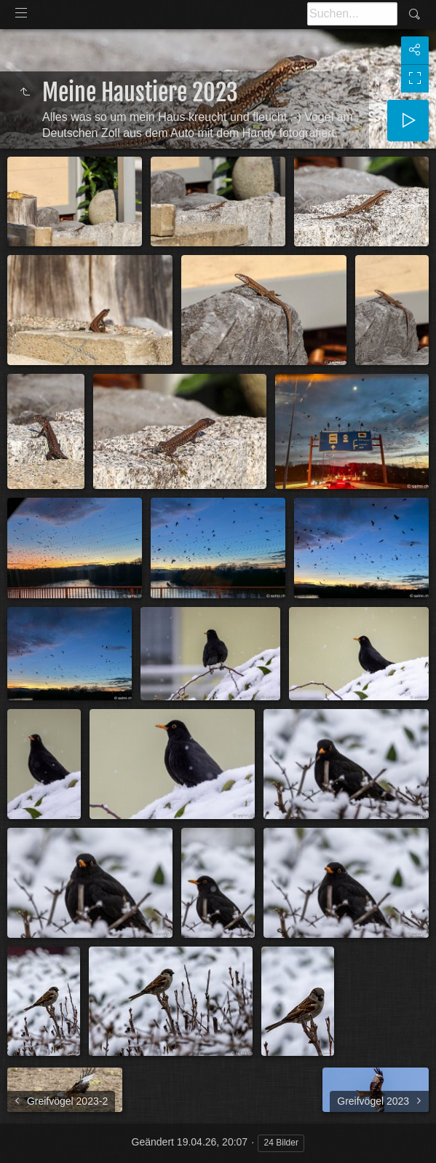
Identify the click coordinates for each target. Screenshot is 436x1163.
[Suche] (352, 14)
